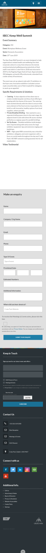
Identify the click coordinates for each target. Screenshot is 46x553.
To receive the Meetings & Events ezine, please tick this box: (22, 318)
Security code (9, 392)
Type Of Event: (8, 257)
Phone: (6, 244)
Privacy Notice (18, 329)
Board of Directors (9, 496)
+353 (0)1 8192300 (12, 423)
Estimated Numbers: (11, 279)
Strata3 (12, 529)
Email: (5, 232)
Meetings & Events (11, 436)
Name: (5, 206)
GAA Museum (10, 442)
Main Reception (10, 429)
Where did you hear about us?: (14, 304)
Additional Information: (12, 291)
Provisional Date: (9, 268)
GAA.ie (6, 490)
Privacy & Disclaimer (10, 499)
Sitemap (6, 507)
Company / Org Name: (11, 219)
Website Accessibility (10, 501)
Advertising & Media (10, 493)
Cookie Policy (8, 504)
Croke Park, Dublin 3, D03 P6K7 (15, 451)
